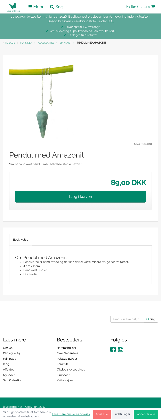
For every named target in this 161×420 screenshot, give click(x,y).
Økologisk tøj (11, 353)
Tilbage (10, 42)
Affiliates (8, 369)
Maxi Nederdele (67, 353)
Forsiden (26, 42)
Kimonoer (63, 375)
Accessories (46, 42)
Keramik (62, 364)
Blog (6, 364)
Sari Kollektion (12, 380)
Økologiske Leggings (71, 369)
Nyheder (9, 375)
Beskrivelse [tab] (20, 239)
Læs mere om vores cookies (71, 414)
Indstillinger (122, 414)
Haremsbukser (66, 347)
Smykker (65, 42)
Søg (150, 319)
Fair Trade (9, 358)
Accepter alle (146, 414)
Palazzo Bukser (67, 358)
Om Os (8, 347)
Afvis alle (102, 414)
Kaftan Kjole (65, 380)
